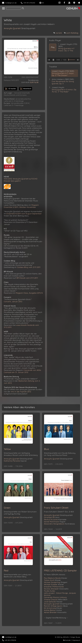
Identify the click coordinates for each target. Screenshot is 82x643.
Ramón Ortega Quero (56, 606)
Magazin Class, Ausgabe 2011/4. (29, 293)
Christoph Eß (51, 517)
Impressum (71, 640)
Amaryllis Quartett (19, 28)
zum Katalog (71, 33)
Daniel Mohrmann (54, 522)
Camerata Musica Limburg (55, 597)
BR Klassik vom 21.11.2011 (27, 278)
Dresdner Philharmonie (54, 587)
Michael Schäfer (54, 584)
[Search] (13, 8)
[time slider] (71, 60)
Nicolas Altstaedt (56, 589)
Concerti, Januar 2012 (13, 301)
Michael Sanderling (55, 582)
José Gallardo (53, 602)
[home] (3, 8)
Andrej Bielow (53, 610)
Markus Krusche (55, 519)
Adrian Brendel (55, 612)
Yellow (7, 449)
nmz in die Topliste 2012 (21, 391)
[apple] (79, 2)
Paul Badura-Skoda (55, 578)
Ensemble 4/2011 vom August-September (24, 214)
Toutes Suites (49, 591)
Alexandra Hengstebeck (59, 524)
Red (6, 570)
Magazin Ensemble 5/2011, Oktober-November (21, 206)
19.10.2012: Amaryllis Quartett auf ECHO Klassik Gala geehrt (20, 180)
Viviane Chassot (55, 599)
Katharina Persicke (15, 461)
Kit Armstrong (53, 608)
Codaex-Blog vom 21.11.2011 (28, 267)
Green (7, 507)
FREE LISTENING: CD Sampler (60, 570)
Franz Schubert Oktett (56, 507)
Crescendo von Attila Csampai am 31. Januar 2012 (22, 371)
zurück (57, 33)
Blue (46, 449)
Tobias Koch (52, 580)
